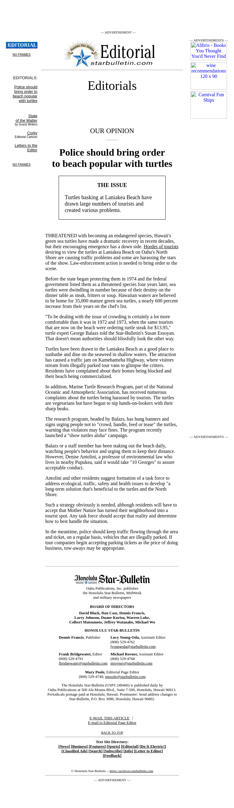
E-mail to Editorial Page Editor (112, 723)
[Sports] (113, 746)
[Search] (95, 751)
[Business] (79, 746)
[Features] (97, 746)
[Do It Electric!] (152, 746)
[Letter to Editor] (148, 751)
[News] (64, 746)
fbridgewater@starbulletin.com (83, 663)
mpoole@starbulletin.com (125, 677)
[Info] (128, 751)
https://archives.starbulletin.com (131, 771)
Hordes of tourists (161, 246)
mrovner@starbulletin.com (132, 663)
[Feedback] (112, 755)
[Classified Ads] (74, 751)
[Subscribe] (112, 751)
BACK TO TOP (112, 732)
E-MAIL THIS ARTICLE (109, 718)
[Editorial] (130, 746)
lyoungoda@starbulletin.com (133, 646)
